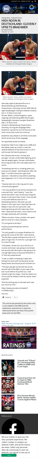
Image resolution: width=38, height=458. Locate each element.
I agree (9, 455)
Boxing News (6, 18)
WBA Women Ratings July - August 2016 (19, 323)
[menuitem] (32, 1)
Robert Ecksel (7, 30)
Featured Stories (16, 18)
